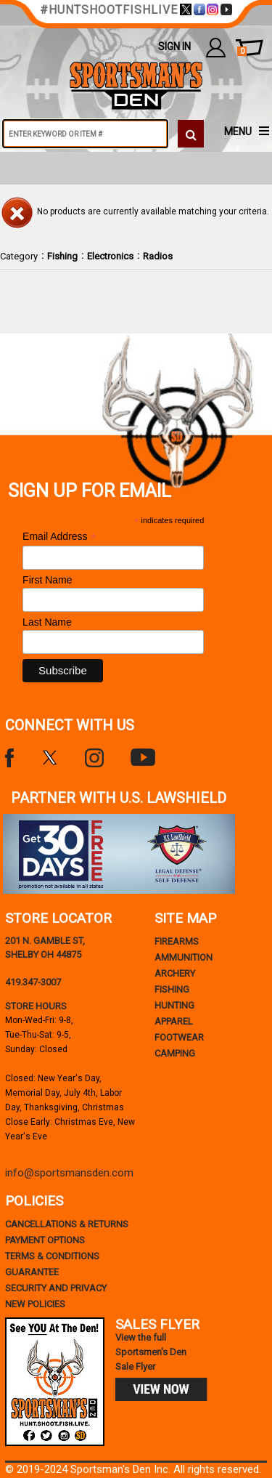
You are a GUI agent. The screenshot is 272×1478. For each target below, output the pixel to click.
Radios (158, 256)
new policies (35, 1304)
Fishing (62, 256)
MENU (238, 131)
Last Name (47, 622)
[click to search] (191, 134)
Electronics (110, 256)
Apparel (173, 1021)
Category (19, 256)
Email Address (59, 537)
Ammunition (183, 957)
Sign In (174, 46)
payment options (45, 1240)
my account (216, 47)
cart (242, 52)
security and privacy (56, 1288)
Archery (174, 973)
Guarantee (32, 1272)
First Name (47, 580)
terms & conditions (52, 1256)
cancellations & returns (66, 1224)
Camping (174, 1053)
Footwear (179, 1037)
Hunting (174, 1005)
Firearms (176, 941)
